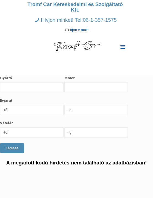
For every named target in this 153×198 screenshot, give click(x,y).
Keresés (12, 148)
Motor (69, 78)
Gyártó (6, 78)
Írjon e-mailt (79, 30)
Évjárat (6, 100)
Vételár (6, 123)
